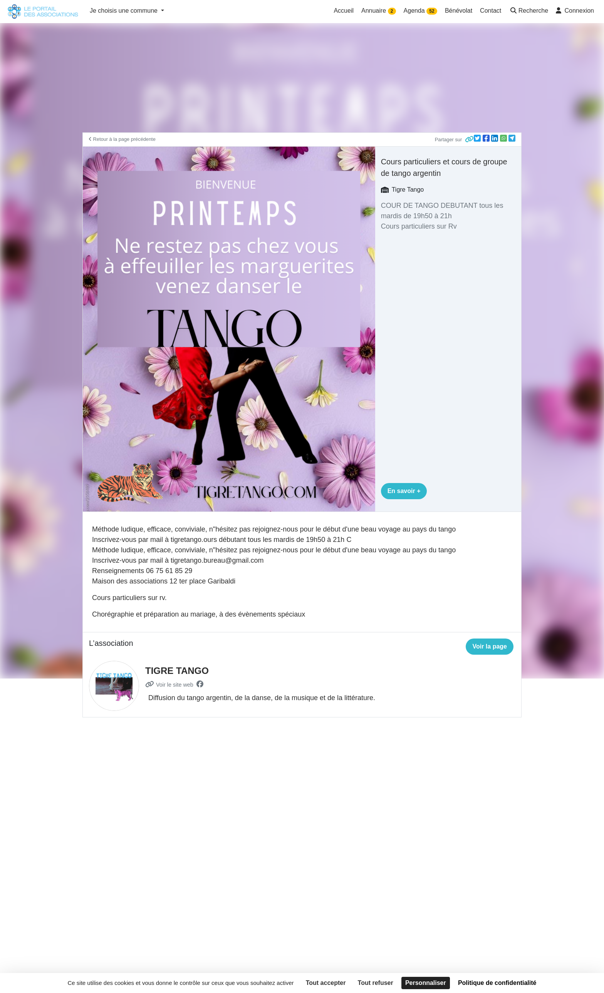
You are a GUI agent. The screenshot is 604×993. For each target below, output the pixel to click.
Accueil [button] (344, 10)
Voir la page (489, 646)
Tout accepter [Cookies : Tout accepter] (326, 983)
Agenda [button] (420, 11)
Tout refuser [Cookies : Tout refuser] (375, 983)
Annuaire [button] (378, 11)
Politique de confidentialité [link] (497, 983)
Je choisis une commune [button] (124, 10)
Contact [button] (490, 10)
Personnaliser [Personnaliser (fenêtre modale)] (425, 983)
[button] (528, 11)
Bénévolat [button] (458, 10)
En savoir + (404, 491)
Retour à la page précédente (122, 139)
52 (431, 11)
